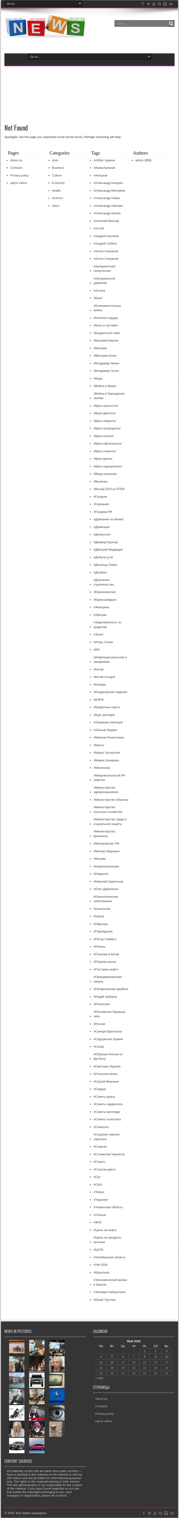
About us (16, 160)
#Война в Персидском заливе (108, 396)
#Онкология (101, 909)
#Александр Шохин (106, 213)
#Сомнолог (101, 1127)
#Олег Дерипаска (105, 889)
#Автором (100, 175)
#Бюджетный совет (106, 333)
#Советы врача (104, 1097)
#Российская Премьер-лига (109, 1014)
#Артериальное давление (104, 281)
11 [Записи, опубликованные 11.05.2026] (101, 1362)
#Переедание (103, 931)
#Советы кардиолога (108, 1104)
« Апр (99, 1378)
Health (56, 191)
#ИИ (96, 650)
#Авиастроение (104, 168)
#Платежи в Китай (106, 954)
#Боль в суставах (105, 325)
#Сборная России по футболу (107, 1057)
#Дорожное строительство (103, 582)
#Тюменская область (108, 1207)
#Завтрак (99, 615)
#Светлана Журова (106, 1066)
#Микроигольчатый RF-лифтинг (109, 778)
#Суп (96, 1177)
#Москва (99, 859)
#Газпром (100, 497)
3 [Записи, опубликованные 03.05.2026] (166, 1351)
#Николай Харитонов (108, 881)
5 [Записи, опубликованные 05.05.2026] (112, 1357)
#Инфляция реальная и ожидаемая (110, 660)
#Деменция (101, 527)
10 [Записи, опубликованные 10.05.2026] (166, 1357)
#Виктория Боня (104, 356)
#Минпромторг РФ (106, 843)
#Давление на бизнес (108, 519)
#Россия (99, 1024)
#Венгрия (100, 348)
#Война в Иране (104, 386)
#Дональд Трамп (105, 565)
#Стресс (99, 1162)
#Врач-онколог (103, 436)
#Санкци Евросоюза (107, 1031)
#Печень (99, 947)
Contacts (16, 168)
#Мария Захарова (106, 760)
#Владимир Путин (106, 371)
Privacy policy (19, 175)
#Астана (99, 291)
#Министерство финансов (104, 834)
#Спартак (100, 1147)
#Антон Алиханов (105, 251)
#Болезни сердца (105, 318)
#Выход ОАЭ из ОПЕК (108, 489)
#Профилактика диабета (110, 989)
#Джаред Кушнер (105, 542)
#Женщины (101, 607)
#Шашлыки (101, 1272)
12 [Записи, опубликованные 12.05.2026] (112, 1362)
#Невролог (101, 874)
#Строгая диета (104, 1169)
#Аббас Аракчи (104, 160)
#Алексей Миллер (106, 221)
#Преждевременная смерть (107, 979)
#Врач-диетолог (104, 413)
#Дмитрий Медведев (107, 550)
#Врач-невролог (104, 421)
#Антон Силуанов (105, 259)
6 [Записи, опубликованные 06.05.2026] (123, 1357)
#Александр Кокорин (108, 183)
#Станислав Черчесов (109, 1154)
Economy (58, 183)
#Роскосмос (101, 1004)
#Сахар (98, 1047)
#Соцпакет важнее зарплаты (106, 1137)
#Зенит (98, 634)
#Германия (101, 504)
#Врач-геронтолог (105, 406)
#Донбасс (100, 572)
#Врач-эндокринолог (107, 466)
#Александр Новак (106, 198)
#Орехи (98, 916)
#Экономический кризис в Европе (110, 1282)
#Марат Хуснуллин (106, 753)
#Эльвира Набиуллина (109, 1292)
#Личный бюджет (105, 730)
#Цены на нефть (105, 1230)
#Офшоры (100, 924)
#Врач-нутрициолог (107, 428)
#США (97, 1185)
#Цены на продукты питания (107, 1240)
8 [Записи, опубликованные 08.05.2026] (144, 1357)
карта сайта (18, 183)
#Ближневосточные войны (107, 308)
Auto (55, 160)
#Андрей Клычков (105, 236)
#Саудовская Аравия (108, 1039)
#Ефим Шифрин (104, 600)
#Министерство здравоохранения (105, 790)
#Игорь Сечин (103, 642)
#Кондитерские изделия (110, 692)
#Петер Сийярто (104, 939)
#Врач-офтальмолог (107, 443)
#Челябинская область (109, 1257)
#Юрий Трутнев (104, 1300)
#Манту (98, 745)
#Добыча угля (103, 557)
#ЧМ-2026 (100, 1265)
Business (58, 168)
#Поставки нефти (105, 969)
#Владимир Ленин (106, 363)
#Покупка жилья (104, 962)
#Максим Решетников (108, 737)
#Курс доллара (103, 715)
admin (139, 160)
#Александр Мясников (109, 191)
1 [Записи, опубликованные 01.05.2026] (144, 1351)
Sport (55, 206)
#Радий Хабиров (105, 997)
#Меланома (101, 768)
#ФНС (97, 1222)
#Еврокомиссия (104, 592)
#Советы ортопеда (106, 1112)
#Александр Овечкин (108, 206)
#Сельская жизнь (105, 1074)
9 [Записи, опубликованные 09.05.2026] (155, 1357)
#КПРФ (98, 700)
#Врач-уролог (102, 459)
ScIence (57, 198)
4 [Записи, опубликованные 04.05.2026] (101, 1357)
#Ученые (99, 1215)
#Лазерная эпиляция (108, 722)
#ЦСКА (98, 1250)
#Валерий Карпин (105, 340)
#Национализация (106, 866)
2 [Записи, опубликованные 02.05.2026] (155, 1351)
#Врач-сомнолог (104, 451)
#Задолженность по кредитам (107, 625)
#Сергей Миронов (106, 1081)
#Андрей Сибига (105, 243)
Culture (57, 175)
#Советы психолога (107, 1119)
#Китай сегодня (104, 677)
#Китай (98, 669)
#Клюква (99, 685)
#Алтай (98, 228)
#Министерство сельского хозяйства (107, 810)
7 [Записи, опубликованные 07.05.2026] (134, 1357)
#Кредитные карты (106, 707)
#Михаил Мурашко (106, 851)
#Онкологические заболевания (105, 899)
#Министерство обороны (110, 800)
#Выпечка (100, 481)
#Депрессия (101, 534)
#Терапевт (100, 1200)
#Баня (97, 298)
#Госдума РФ (102, 512)
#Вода (97, 378)
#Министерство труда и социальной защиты (109, 822)
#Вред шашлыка (105, 474)
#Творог (99, 1192)
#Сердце (99, 1089)
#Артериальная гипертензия (104, 269)
